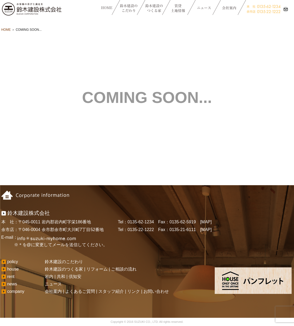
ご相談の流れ (124, 269)
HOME (6, 29)
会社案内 (53, 291)
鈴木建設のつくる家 (64, 269)
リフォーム (97, 269)
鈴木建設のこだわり (64, 261)
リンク (133, 291)
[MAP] (206, 222)
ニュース (53, 284)
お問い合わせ (156, 291)
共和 (61, 276)
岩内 (49, 276)
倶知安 (75, 276)
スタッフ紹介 (111, 291)
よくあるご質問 (80, 291)
